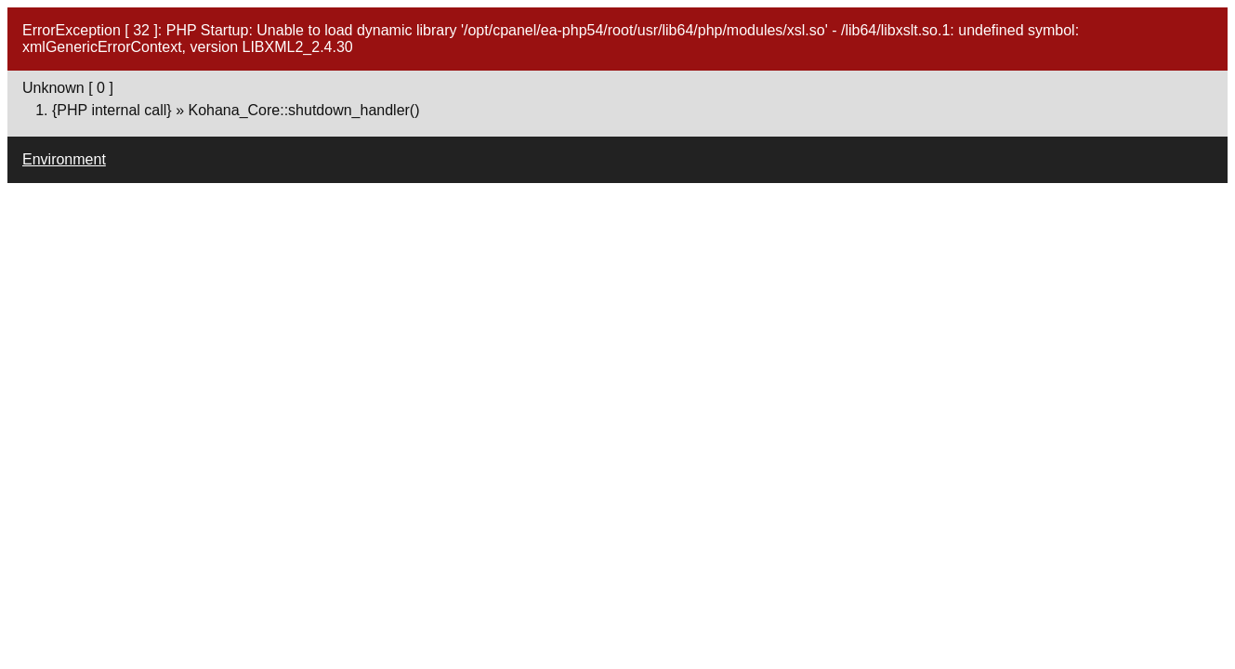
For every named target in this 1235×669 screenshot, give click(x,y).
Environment (64, 159)
